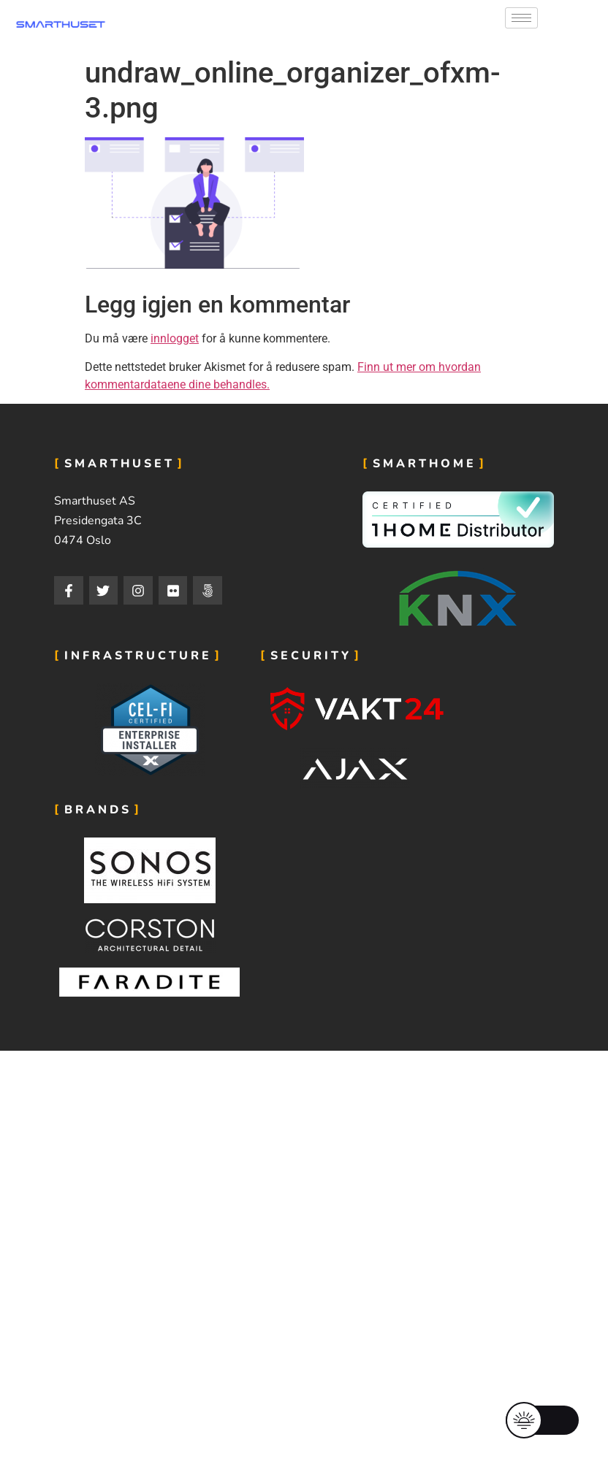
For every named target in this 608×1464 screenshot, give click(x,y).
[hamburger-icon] (521, 17)
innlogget (175, 338)
